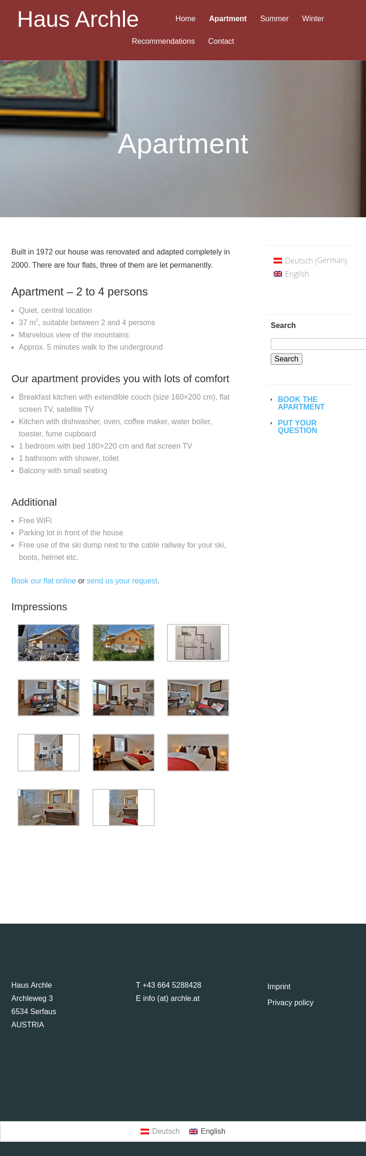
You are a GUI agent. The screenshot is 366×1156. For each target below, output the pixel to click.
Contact (221, 41)
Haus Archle (78, 19)
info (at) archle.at (171, 998)
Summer (274, 19)
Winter (313, 19)
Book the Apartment (301, 403)
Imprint (279, 987)
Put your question (297, 427)
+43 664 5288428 (171, 985)
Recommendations (163, 41)
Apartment (228, 19)
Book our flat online (43, 581)
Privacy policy (290, 1003)
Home (185, 19)
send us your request (122, 581)
